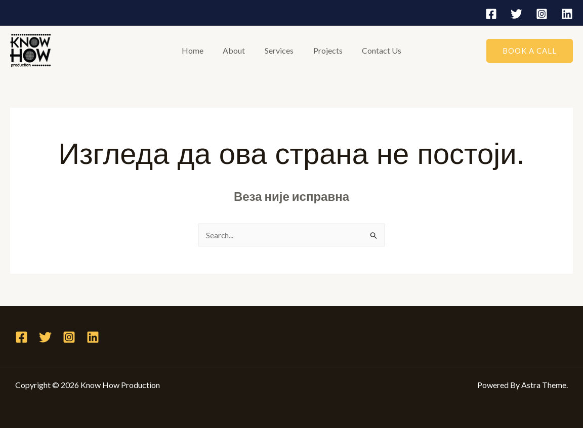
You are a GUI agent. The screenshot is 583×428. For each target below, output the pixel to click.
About (237, 50)
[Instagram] (542, 14)
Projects (324, 50)
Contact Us (375, 50)
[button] (529, 51)
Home (199, 50)
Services (279, 50)
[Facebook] (491, 14)
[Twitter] (516, 14)
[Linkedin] (567, 14)
